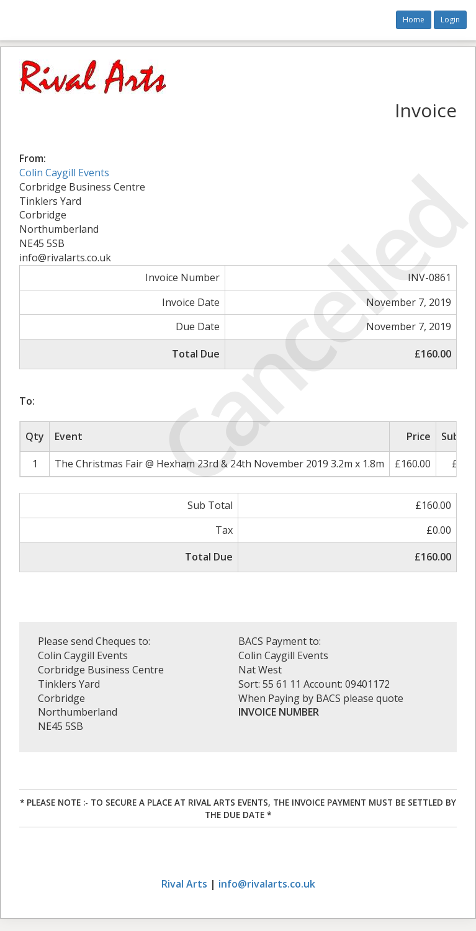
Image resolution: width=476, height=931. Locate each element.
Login (450, 19)
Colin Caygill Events (64, 172)
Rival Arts (184, 884)
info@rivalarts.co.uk (266, 884)
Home (413, 19)
